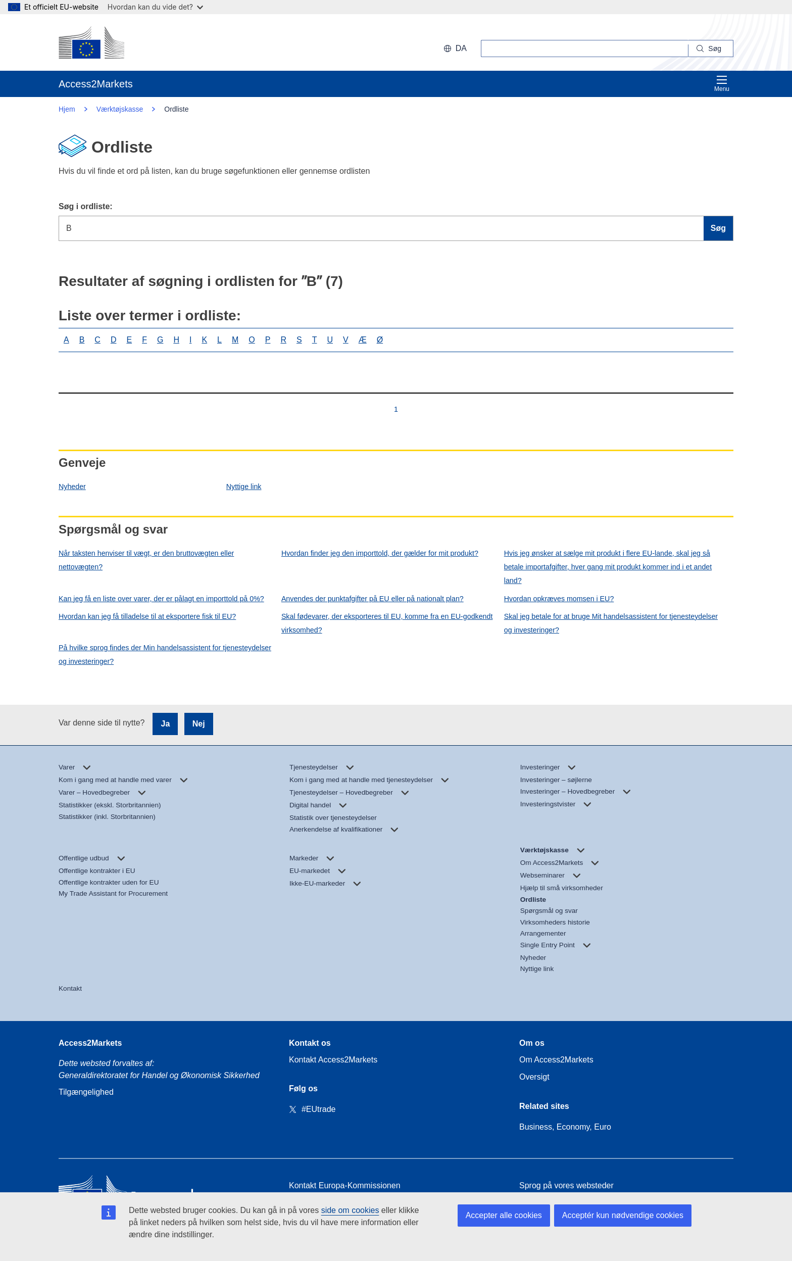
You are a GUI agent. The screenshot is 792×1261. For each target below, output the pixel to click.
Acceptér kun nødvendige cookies (622, 1215)
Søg (718, 228)
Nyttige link (244, 486)
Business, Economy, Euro (565, 1127)
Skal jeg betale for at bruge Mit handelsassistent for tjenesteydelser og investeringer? (611, 623)
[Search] (710, 48)
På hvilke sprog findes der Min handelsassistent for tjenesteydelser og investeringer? (165, 654)
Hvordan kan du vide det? (155, 7)
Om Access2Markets (556, 1059)
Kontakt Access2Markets (333, 1059)
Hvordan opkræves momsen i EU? (559, 599)
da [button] (455, 48)
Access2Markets (90, 1043)
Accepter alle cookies (504, 1215)
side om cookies (350, 1210)
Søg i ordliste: (86, 206)
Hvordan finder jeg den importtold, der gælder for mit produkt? (379, 553)
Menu (721, 83)
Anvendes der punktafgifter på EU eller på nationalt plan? (372, 599)
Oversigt (534, 1077)
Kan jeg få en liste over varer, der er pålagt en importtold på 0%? (161, 599)
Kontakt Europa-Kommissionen (345, 1185)
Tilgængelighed (86, 1092)
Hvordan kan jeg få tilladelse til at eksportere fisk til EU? (147, 616)
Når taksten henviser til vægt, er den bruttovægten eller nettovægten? (146, 560)
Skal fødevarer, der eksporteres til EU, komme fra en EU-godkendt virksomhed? (387, 623)
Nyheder (72, 486)
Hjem (67, 109)
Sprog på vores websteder (566, 1185)
